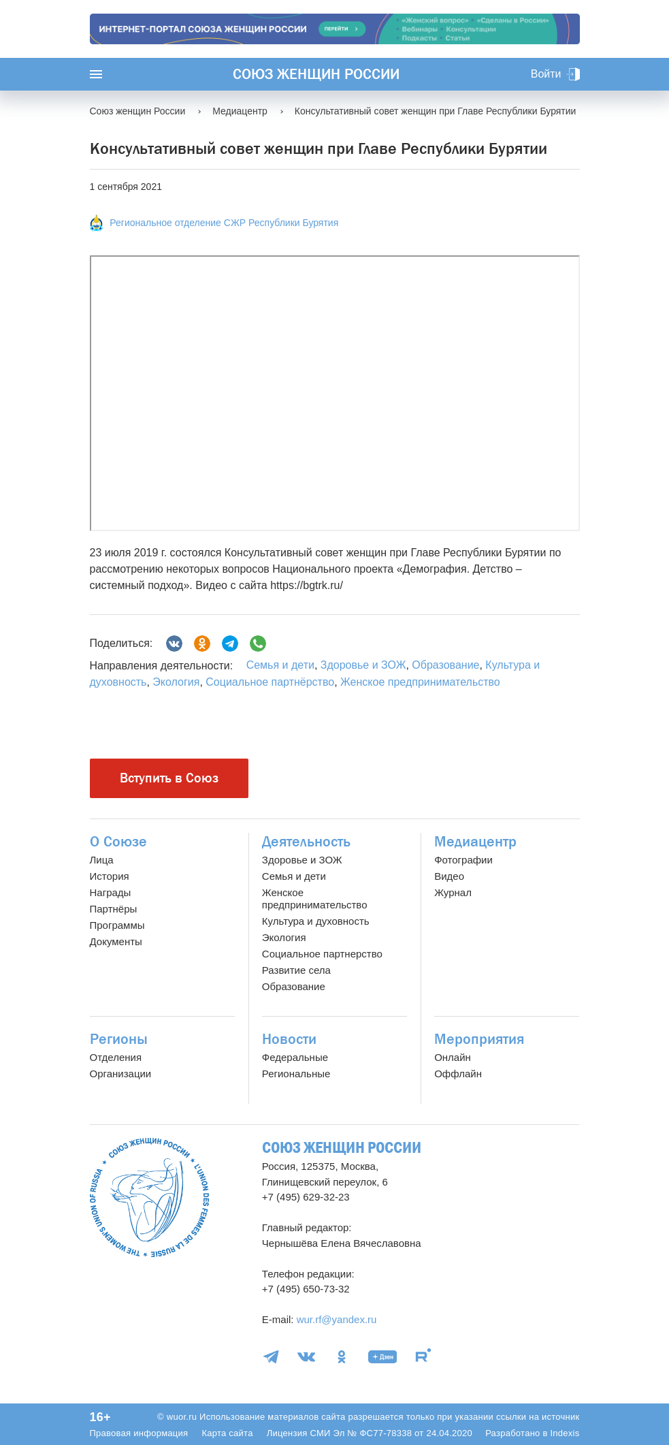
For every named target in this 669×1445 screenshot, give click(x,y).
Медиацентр (475, 842)
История (109, 876)
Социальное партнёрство (270, 682)
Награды (110, 892)
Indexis (564, 1433)
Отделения (116, 1057)
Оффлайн (458, 1073)
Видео (449, 876)
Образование (445, 665)
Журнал (453, 892)
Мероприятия (479, 1039)
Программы (117, 925)
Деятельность (306, 842)
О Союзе (118, 842)
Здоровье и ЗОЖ (363, 665)
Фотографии (463, 860)
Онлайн (452, 1057)
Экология (175, 682)
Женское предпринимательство (420, 682)
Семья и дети (280, 665)
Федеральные (295, 1057)
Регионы (119, 1039)
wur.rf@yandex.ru (337, 1319)
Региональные (296, 1073)
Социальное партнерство (322, 953)
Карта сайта (226, 1433)
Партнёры (113, 909)
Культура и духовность (316, 921)
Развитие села (296, 970)
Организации (121, 1073)
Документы (116, 941)
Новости (289, 1039)
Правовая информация (139, 1433)
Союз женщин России (316, 74)
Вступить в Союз (169, 778)
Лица (102, 860)
